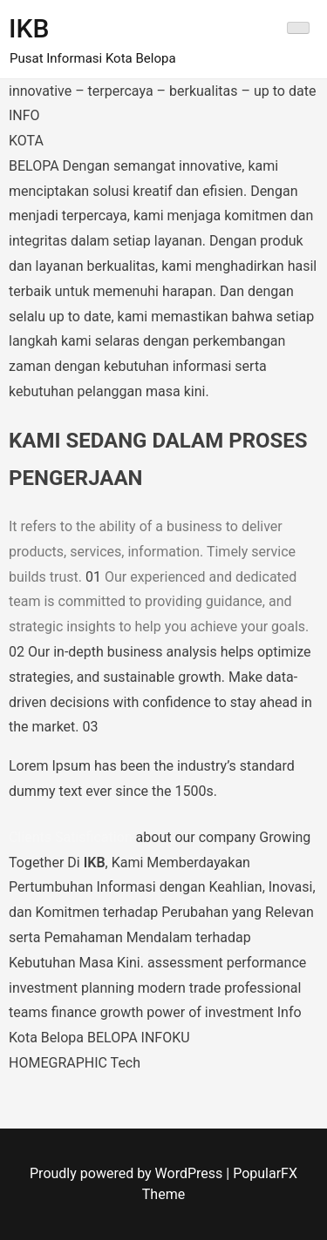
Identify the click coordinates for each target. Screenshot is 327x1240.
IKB (29, 28)
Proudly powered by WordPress (128, 1173)
